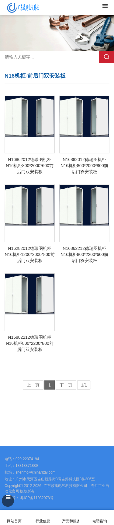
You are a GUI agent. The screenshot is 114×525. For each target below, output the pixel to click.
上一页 (33, 385)
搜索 (106, 57)
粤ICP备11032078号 (36, 498)
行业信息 (43, 521)
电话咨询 (99, 517)
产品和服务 (71, 521)
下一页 (66, 385)
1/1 (84, 385)
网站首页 (14, 517)
